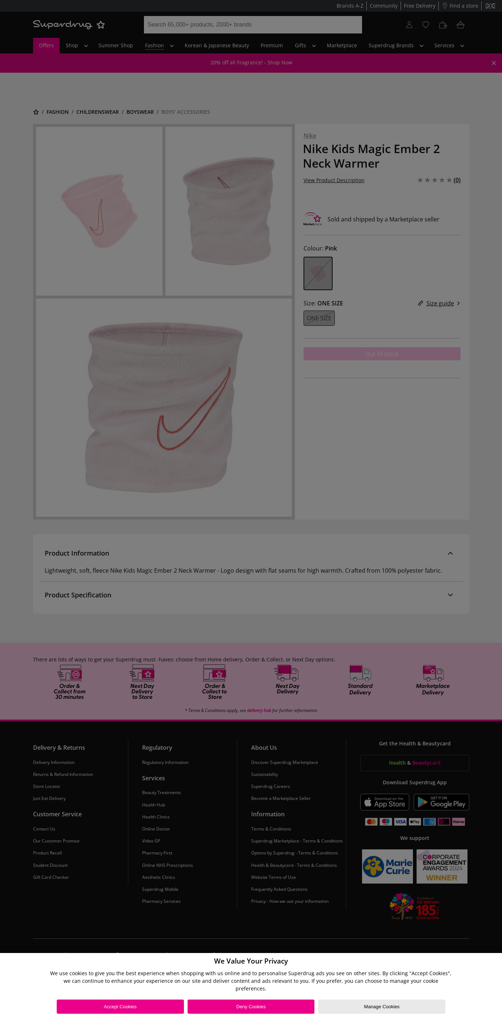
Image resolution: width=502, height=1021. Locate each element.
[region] (251, 987)
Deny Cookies (251, 1006)
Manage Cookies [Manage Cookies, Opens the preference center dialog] (382, 1006)
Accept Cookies (120, 1006)
